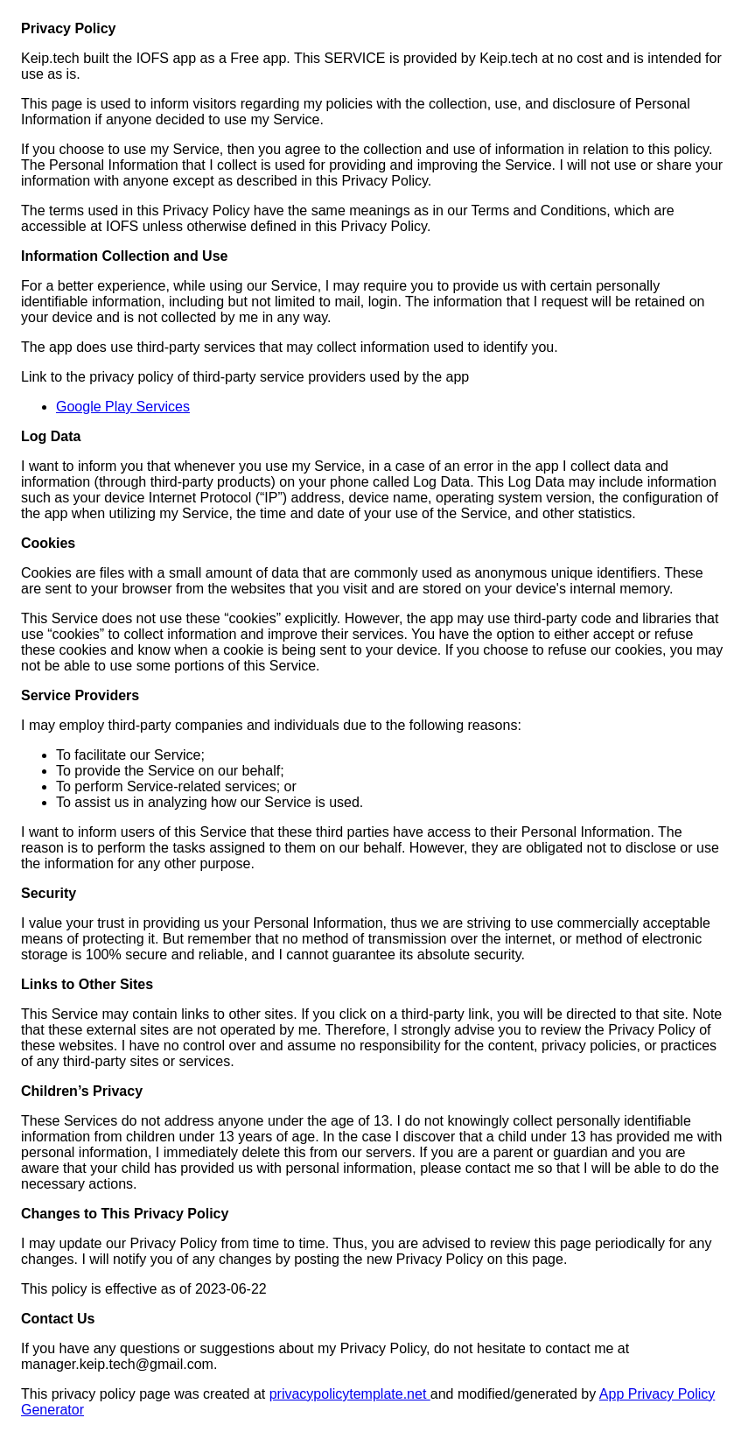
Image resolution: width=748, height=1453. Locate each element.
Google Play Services (123, 406)
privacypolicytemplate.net (349, 1393)
